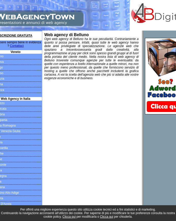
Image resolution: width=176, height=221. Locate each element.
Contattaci (17, 46)
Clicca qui (69, 216)
